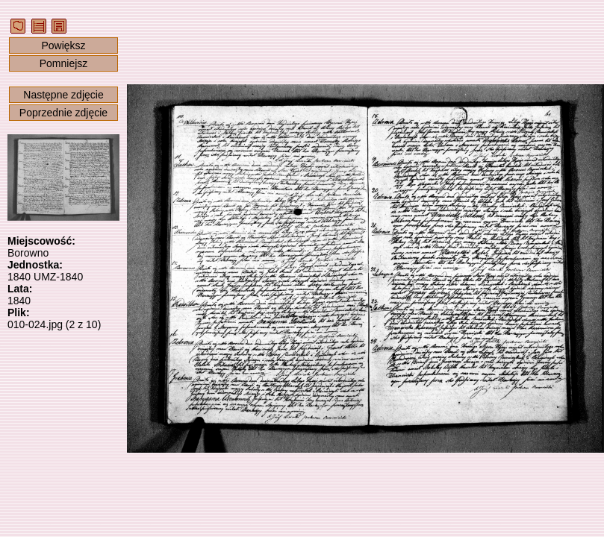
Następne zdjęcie (63, 95)
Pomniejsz (64, 63)
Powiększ (63, 45)
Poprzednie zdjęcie (63, 113)
